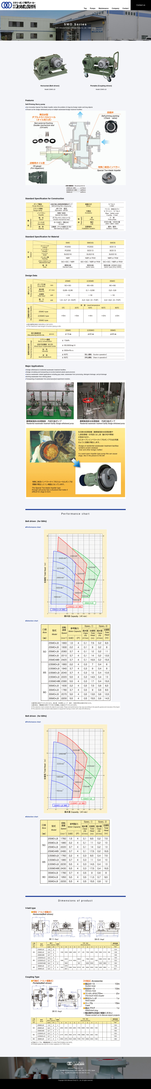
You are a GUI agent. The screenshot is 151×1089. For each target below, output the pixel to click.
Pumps (92, 8)
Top (85, 8)
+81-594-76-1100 (69, 1073)
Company (115, 8)
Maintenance (104, 8)
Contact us (140, 5)
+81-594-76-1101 (84, 1073)
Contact (125, 8)
